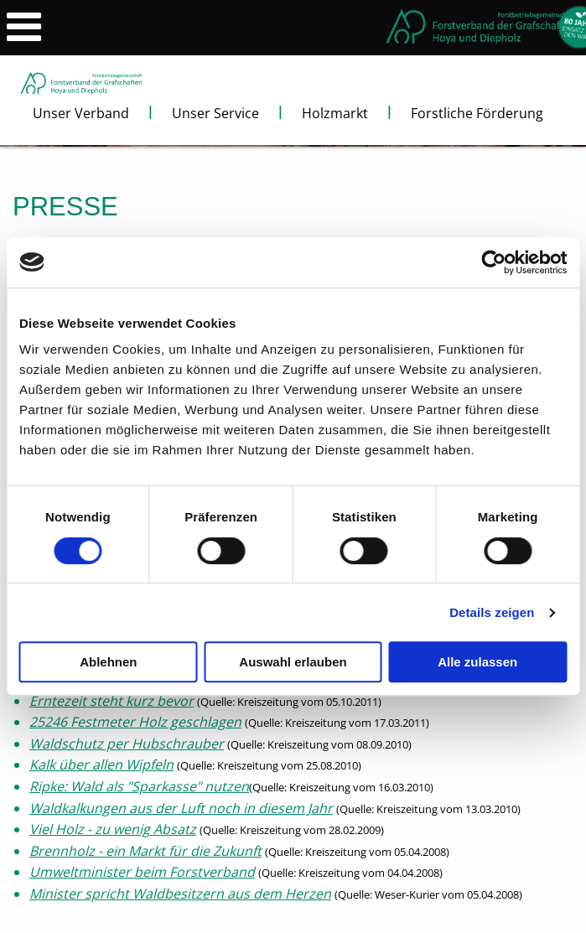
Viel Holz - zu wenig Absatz (112, 829)
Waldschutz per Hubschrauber (126, 743)
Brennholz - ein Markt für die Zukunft (145, 851)
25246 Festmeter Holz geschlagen (135, 722)
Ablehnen (108, 662)
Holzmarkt (335, 113)
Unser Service (215, 113)
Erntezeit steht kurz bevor (111, 701)
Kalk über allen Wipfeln (101, 764)
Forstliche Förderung (477, 113)
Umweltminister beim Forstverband (142, 872)
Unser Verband (81, 113)
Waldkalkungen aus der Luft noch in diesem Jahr (181, 808)
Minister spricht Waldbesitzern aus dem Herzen (180, 893)
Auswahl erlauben (292, 662)
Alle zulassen (477, 662)
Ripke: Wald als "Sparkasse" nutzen (139, 786)
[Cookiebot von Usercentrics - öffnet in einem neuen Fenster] (493, 262)
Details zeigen (491, 612)
